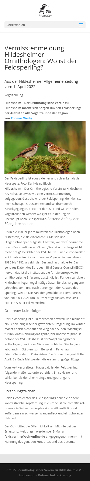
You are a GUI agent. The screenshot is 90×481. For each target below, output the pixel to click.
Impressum (27, 475)
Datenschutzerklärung (54, 475)
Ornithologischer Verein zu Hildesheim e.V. (50, 470)
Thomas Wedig (21, 118)
